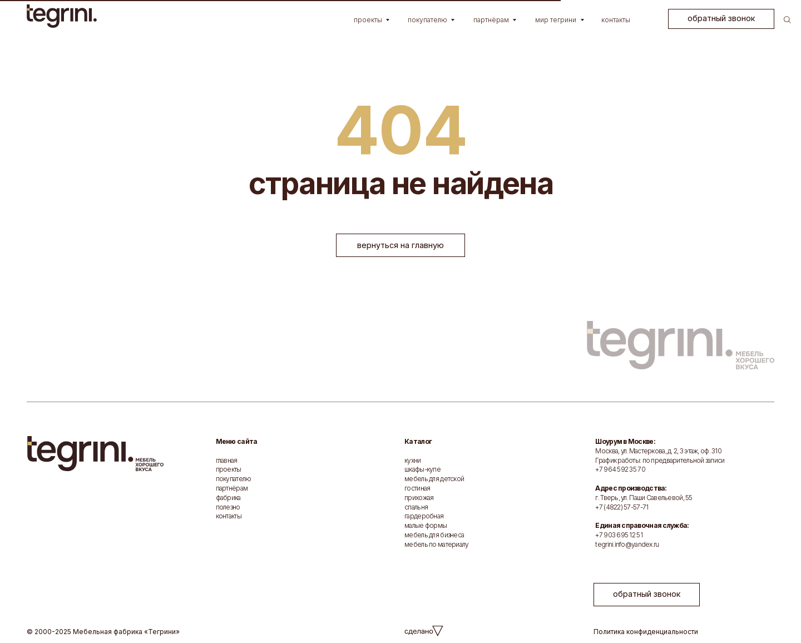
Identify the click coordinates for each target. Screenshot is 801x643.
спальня (416, 507)
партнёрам (232, 488)
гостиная (417, 488)
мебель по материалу (436, 544)
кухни (412, 460)
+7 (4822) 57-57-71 (621, 507)
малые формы (425, 525)
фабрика (228, 497)
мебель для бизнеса (434, 535)
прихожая (418, 497)
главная (227, 460)
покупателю (233, 478)
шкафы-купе (422, 469)
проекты (228, 469)
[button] (721, 19)
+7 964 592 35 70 (620, 469)
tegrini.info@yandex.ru (627, 544)
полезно (228, 507)
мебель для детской (434, 478)
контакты (228, 516)
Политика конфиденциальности (646, 631)
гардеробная (423, 516)
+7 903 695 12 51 (618, 535)
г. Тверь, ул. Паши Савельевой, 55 (643, 497)
